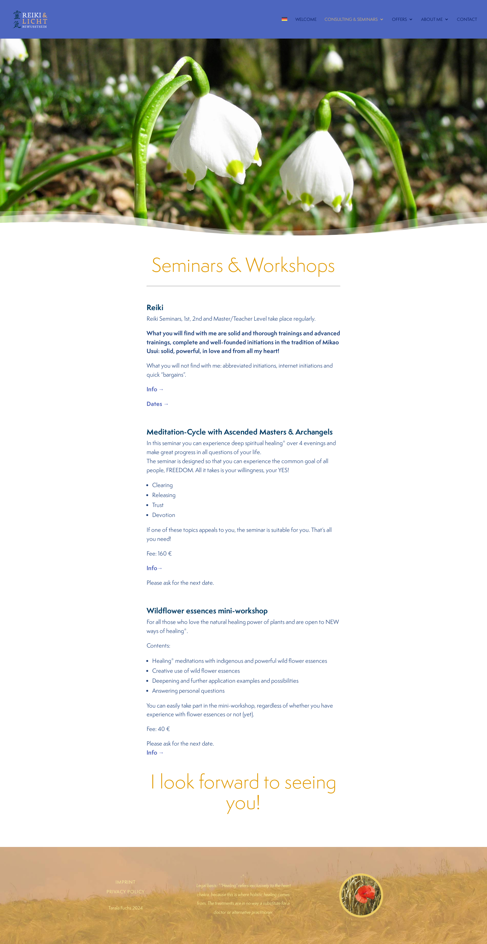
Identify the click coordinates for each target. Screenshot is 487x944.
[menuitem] (284, 26)
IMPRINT (126, 882)
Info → (155, 389)
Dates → (158, 404)
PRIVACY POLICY (126, 892)
